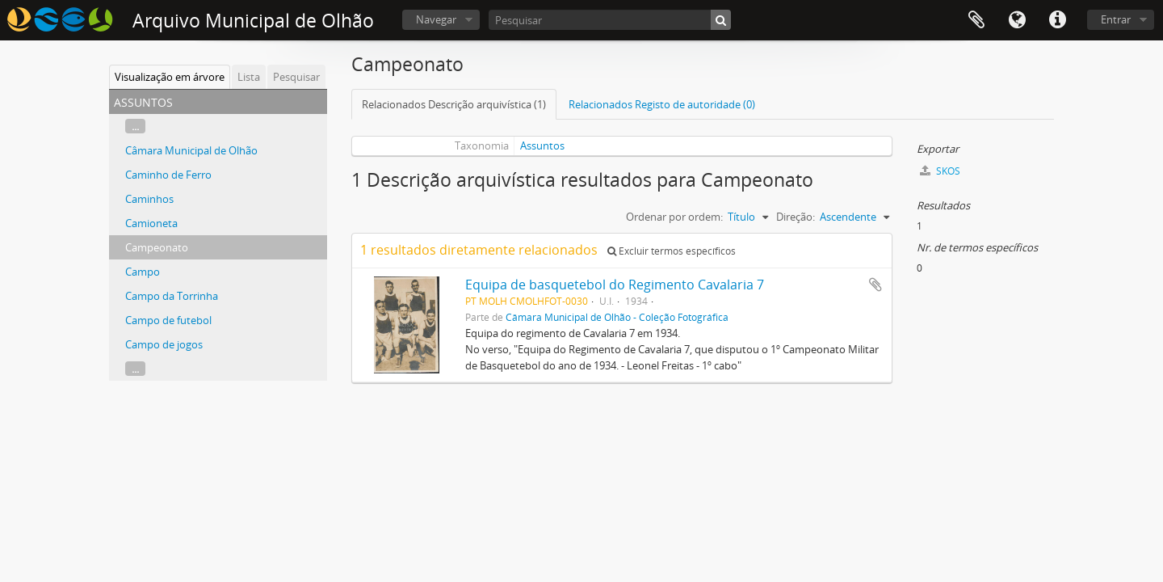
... (135, 126)
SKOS (940, 171)
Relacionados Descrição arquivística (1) (454, 104)
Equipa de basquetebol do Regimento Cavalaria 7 (614, 284)
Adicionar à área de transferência (875, 284)
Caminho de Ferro (168, 174)
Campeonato (156, 247)
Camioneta (151, 223)
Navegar (436, 19)
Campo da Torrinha (171, 296)
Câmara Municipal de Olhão (191, 150)
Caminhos (149, 199)
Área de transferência (976, 20)
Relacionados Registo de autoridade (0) (662, 104)
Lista (248, 77)
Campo (142, 271)
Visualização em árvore (170, 77)
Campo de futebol (168, 320)
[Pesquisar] (610, 20)
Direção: (795, 216)
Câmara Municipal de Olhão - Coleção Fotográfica (617, 316)
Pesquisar (296, 77)
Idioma (1017, 20)
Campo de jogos (164, 344)
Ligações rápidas (1057, 20)
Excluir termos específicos (671, 251)
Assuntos (542, 145)
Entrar (1116, 19)
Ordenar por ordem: (674, 216)
